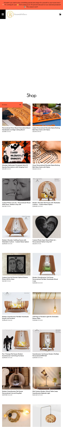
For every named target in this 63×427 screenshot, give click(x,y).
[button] (11, 42)
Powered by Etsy (21, 424)
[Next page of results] (34, 419)
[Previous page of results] (28, 419)
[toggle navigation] (3, 14)
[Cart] (60, 14)
